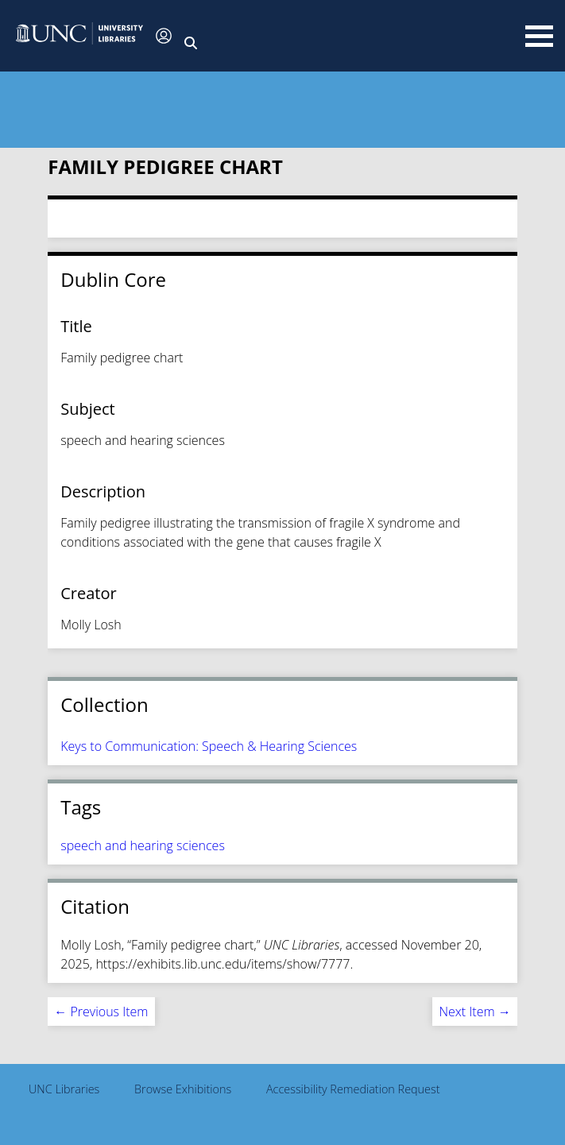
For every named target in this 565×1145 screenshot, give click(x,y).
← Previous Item (101, 1011)
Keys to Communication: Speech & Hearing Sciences (208, 746)
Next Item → (474, 1011)
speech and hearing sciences (142, 845)
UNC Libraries (64, 1089)
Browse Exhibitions (182, 1089)
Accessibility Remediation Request (353, 1089)
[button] (79, 35)
